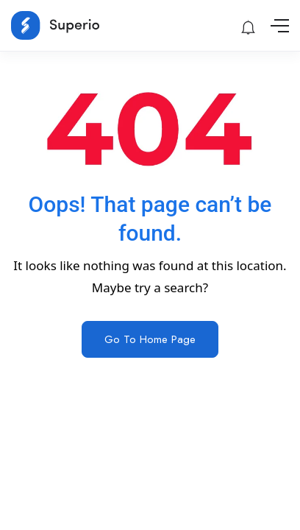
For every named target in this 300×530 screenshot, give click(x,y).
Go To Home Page (150, 339)
